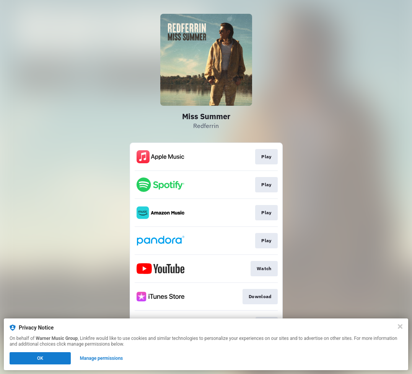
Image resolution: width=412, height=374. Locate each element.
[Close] (400, 326)
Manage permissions (101, 358)
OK (40, 358)
